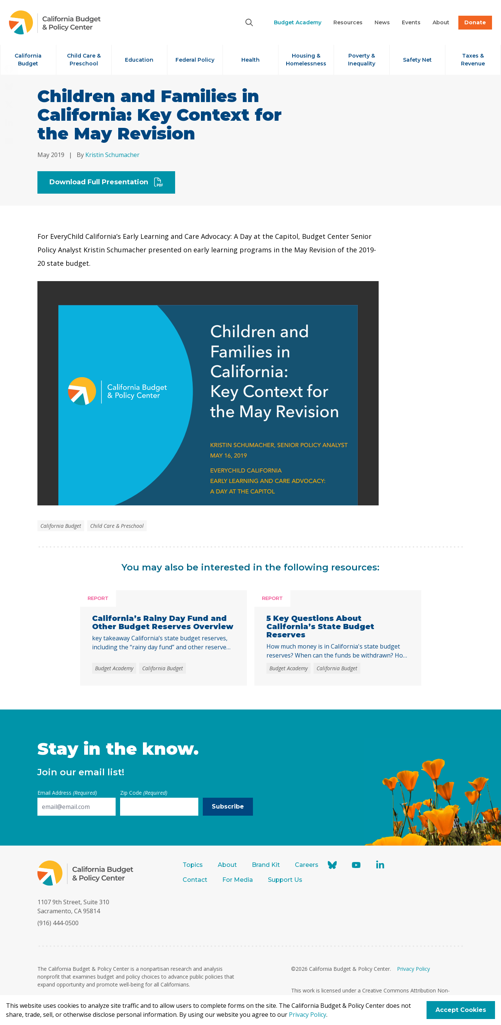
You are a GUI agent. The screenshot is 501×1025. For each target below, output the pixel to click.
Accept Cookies (461, 1009)
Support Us (286, 879)
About (227, 864)
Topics (193, 864)
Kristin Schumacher (112, 155)
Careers (306, 864)
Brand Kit (266, 864)
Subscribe (228, 806)
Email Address (67, 792)
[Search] (249, 22)
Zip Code (143, 792)
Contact (195, 879)
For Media (237, 879)
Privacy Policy (413, 968)
